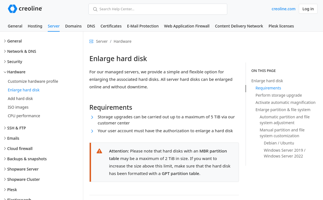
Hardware (16, 71)
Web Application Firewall (187, 26)
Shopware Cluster (23, 179)
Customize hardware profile (33, 81)
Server (54, 26)
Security (14, 61)
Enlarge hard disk (23, 89)
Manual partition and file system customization (282, 132)
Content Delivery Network (239, 26)
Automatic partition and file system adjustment (285, 119)
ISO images (18, 107)
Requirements (268, 88)
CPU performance (24, 115)
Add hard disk (20, 98)
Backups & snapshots (27, 158)
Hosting (35, 26)
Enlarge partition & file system (283, 109)
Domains (73, 26)
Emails (13, 138)
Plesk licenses (281, 26)
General (15, 26)
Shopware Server (23, 169)
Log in (308, 8)
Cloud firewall (19, 148)
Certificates (111, 26)
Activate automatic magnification (286, 102)
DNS (91, 26)
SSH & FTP (16, 128)
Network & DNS (21, 51)
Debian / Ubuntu (279, 143)
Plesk (12, 189)
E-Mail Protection (143, 26)
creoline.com (284, 8)
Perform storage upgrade (279, 95)
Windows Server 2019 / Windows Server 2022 (285, 153)
